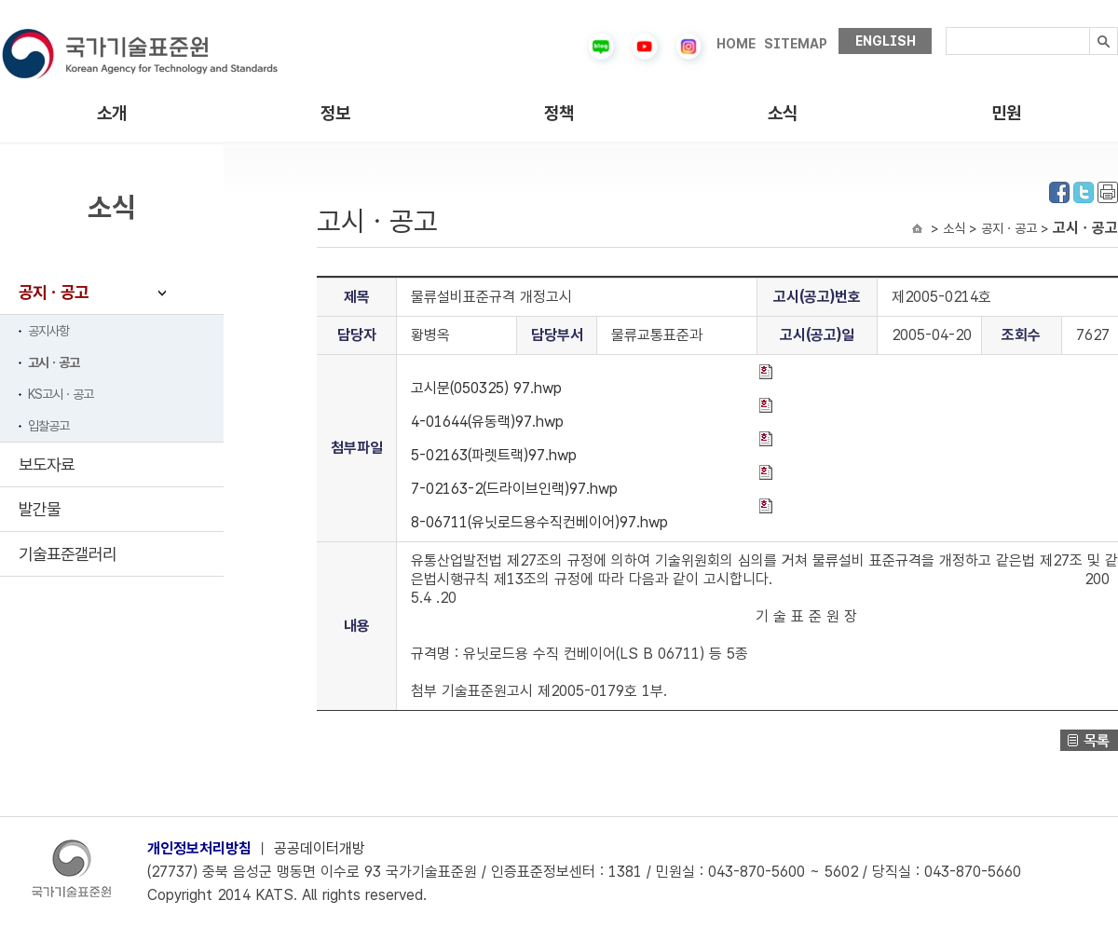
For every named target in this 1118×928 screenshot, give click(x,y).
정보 (335, 113)
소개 (112, 113)
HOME (736, 43)
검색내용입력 (946, 27)
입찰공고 (48, 425)
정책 (559, 113)
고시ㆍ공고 (53, 362)
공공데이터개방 (319, 848)
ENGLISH (885, 41)
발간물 (40, 509)
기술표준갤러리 (67, 554)
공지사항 (48, 330)
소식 (783, 113)
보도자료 (47, 464)
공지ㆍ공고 (54, 292)
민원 (1006, 113)
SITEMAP (795, 43)
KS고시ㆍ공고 (60, 394)
